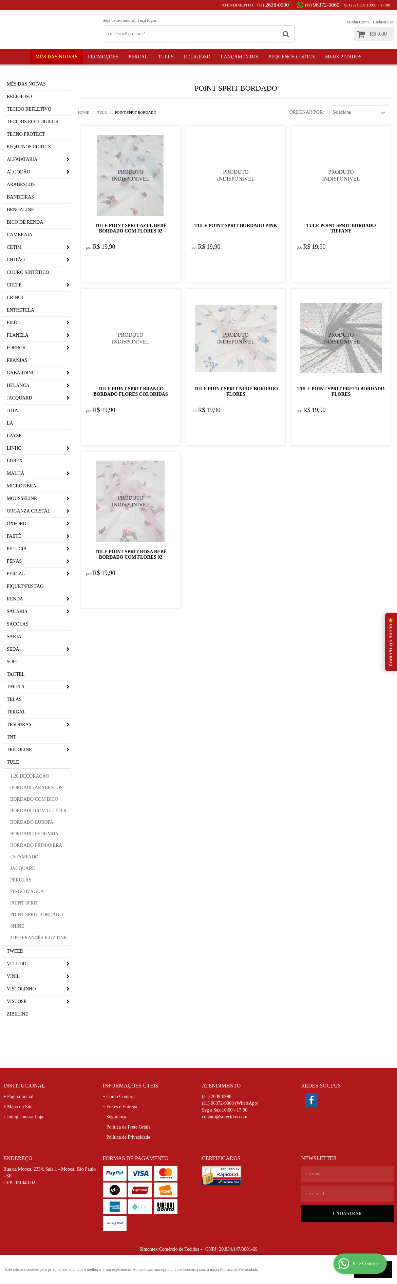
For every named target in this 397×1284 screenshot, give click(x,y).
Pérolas (20, 879)
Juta (12, 410)
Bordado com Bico (34, 799)
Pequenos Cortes (291, 56)
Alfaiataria (22, 159)
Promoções (103, 56)
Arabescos (21, 184)
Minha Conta (358, 21)
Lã (10, 423)
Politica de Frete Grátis (128, 1127)
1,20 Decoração (29, 776)
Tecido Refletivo (29, 109)
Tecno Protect (26, 134)
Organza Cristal (28, 511)
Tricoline (19, 749)
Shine (17, 926)
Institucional (24, 1085)
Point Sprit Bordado (36, 914)
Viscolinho (21, 988)
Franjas (17, 360)
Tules (166, 56)
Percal (138, 56)
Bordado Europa (31, 822)
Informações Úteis (130, 1085)
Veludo (16, 963)
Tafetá (16, 686)
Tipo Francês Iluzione (38, 937)
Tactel (16, 674)
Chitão (16, 259)
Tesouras (19, 724)
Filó (12, 322)
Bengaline (20, 209)
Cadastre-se (383, 21)
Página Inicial (20, 1096)
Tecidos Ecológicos (32, 121)
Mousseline (22, 498)
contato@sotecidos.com (224, 1116)
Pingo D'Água (27, 891)
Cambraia (19, 234)
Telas (14, 699)
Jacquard (19, 398)
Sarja (14, 636)
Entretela (20, 310)
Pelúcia (17, 548)
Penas (14, 561)
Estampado (24, 856)
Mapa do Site (20, 1106)
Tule (13, 762)
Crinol (15, 297)
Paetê (14, 536)
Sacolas (18, 624)
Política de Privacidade (128, 1137)
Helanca (18, 385)
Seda (13, 649)
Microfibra (21, 485)
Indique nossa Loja (25, 1116)
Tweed (15, 951)
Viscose (16, 1001)
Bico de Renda (25, 222)
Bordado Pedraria (34, 833)
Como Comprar (121, 1096)
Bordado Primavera (36, 845)
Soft (12, 661)
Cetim (14, 247)
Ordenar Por (306, 112)
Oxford (16, 523)
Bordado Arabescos (36, 787)
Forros (16, 347)
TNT (11, 737)
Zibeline (17, 1014)
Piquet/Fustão (25, 586)
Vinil (13, 976)
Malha (15, 473)
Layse (14, 435)
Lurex (15, 460)
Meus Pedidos (343, 56)
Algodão (18, 171)
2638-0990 (273, 5)
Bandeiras (20, 197)
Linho (14, 448)
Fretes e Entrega (121, 1106)
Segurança (116, 1116)
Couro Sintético (28, 272)
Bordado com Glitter (38, 810)
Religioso (197, 56)
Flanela (18, 335)
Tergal (16, 711)
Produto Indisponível (130, 175)
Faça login (146, 20)
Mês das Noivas (56, 56)
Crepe (14, 284)
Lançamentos (239, 56)
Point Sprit (24, 903)
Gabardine (21, 372)
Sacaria (17, 611)
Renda (15, 598)
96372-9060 (322, 5)
